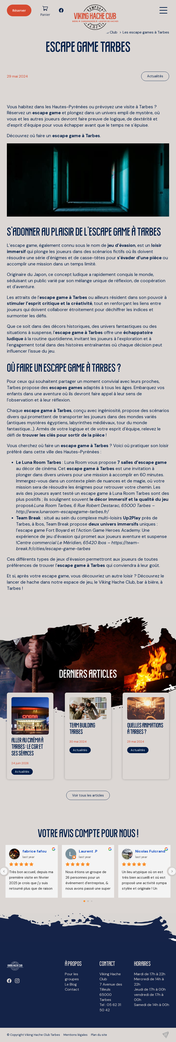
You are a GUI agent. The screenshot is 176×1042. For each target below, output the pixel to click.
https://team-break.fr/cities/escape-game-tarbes (77, 546)
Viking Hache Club (117, 582)
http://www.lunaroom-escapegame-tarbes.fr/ (62, 512)
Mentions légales (75, 1035)
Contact (72, 989)
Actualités (155, 76)
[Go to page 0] (84, 901)
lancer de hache (23, 582)
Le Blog (71, 984)
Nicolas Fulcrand (150, 851)
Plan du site (99, 1035)
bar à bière (147, 582)
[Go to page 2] (91, 901)
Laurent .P (88, 851)
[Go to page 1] (88, 901)
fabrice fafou (34, 851)
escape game (55, 576)
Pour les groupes (72, 976)
